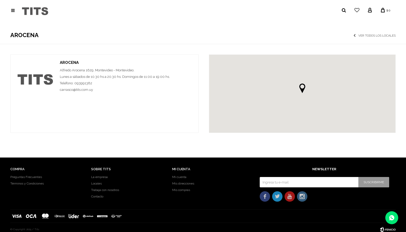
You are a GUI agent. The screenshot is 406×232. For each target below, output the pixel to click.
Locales (96, 183)
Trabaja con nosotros (105, 190)
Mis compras (181, 190)
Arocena (69, 62)
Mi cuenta (179, 177)
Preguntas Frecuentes (26, 177)
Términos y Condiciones (27, 183)
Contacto (97, 196)
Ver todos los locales (377, 35)
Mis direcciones (183, 183)
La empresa (99, 177)
